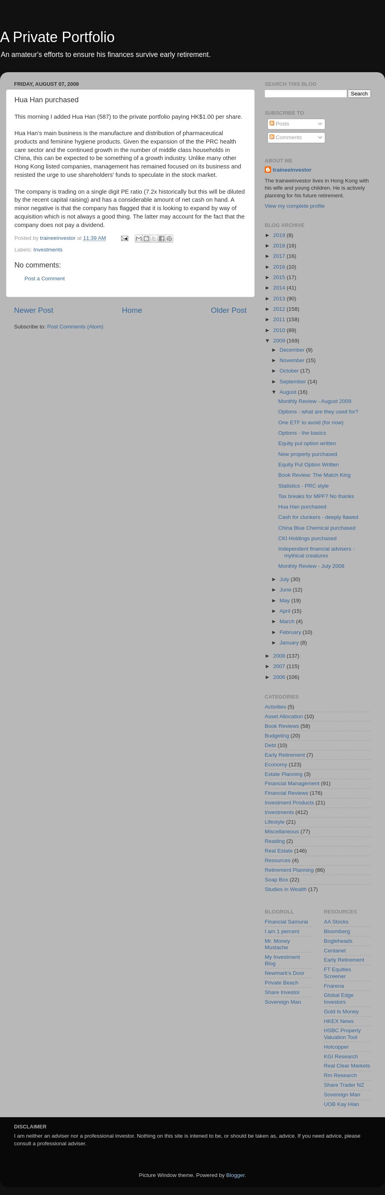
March (288, 621)
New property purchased (307, 454)
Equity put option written (307, 443)
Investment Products (289, 803)
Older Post (229, 310)
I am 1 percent (282, 931)
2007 (280, 666)
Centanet (335, 951)
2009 (280, 341)
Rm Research (340, 1075)
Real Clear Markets (347, 1066)
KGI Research (341, 1056)
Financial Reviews (286, 793)
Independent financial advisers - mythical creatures (316, 552)
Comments (286, 137)
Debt (270, 745)
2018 (280, 246)
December (293, 350)
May (285, 601)
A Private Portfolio (57, 37)
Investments (48, 250)
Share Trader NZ (344, 1085)
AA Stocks (336, 922)
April (286, 611)
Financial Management (292, 783)
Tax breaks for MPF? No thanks (316, 496)
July (285, 579)
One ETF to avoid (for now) (311, 422)
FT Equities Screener (337, 972)
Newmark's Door (284, 973)
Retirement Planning (289, 870)
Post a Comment (44, 278)
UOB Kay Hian (341, 1104)
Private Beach (281, 983)
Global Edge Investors (339, 998)
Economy (276, 765)
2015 (280, 277)
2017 (280, 256)
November (293, 360)
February (291, 632)
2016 (280, 267)
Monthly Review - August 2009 (314, 401)
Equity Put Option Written (308, 465)
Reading (275, 841)
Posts (280, 124)
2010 (280, 330)
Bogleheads (338, 941)
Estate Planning (284, 774)
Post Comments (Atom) (75, 327)
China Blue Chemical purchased (317, 528)
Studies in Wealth (286, 889)
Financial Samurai (286, 922)
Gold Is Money (341, 1012)
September (294, 382)
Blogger (235, 1175)
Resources (278, 860)
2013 (280, 299)
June (286, 590)
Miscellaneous (282, 831)
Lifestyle (275, 822)
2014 (280, 288)
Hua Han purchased (302, 507)
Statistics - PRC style (303, 486)
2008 (280, 656)
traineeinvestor (292, 170)
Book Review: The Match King (314, 475)
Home (132, 310)
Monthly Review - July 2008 (311, 566)
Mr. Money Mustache (277, 944)
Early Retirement (285, 755)
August (289, 392)
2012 (280, 309)
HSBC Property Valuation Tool (342, 1033)
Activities (275, 707)
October (290, 371)
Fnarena (334, 986)
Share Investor (282, 992)
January (290, 643)
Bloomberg (337, 931)
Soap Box (276, 880)
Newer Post (33, 310)
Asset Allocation (284, 716)
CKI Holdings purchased (307, 538)
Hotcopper (336, 1047)
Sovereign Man (283, 1002)
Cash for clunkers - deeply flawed (318, 517)
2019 (280, 235)
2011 (280, 319)
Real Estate (279, 851)
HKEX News (339, 1021)
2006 (280, 677)
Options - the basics (302, 433)
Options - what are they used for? (318, 412)
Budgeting (277, 736)
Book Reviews (282, 726)
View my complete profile (295, 206)
